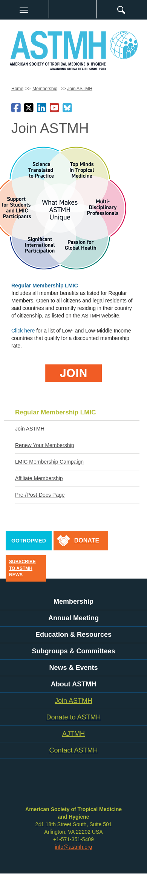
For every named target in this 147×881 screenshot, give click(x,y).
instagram (98, 787)
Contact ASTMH (73, 750)
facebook (45, 787)
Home (17, 88)
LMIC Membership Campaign (49, 462)
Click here (23, 331)
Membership (44, 88)
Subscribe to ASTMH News (22, 568)
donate (86, 540)
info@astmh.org (73, 847)
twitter (58, 787)
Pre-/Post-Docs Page (40, 495)
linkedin (71, 787)
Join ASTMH (79, 88)
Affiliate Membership (39, 478)
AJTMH (73, 733)
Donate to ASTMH (73, 717)
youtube (84, 787)
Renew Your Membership (44, 445)
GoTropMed (28, 541)
